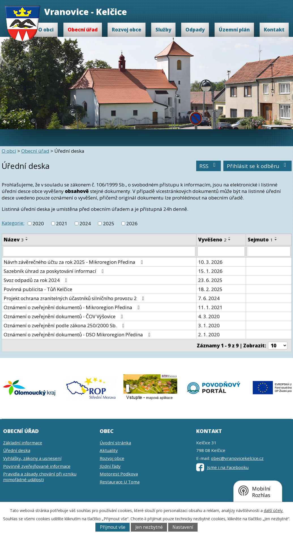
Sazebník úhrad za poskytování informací (55, 271)
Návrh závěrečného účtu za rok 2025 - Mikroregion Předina (74, 262)
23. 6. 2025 (210, 280)
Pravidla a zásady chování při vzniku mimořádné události (39, 476)
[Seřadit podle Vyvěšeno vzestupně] (229, 237)
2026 (132, 223)
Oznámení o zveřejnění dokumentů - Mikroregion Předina (73, 307)
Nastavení (182, 527)
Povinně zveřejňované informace (36, 466)
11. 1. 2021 (210, 307)
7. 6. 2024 (209, 298)
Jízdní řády (110, 466)
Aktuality (109, 450)
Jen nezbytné (149, 527)
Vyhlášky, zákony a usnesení (32, 458)
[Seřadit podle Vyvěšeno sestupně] (229, 240)
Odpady (195, 29)
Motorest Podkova (119, 474)
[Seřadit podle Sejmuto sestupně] (276, 240)
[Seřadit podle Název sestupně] (27, 240)
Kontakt (274, 29)
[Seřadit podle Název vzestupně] (27, 237)
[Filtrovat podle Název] (99, 251)
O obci (46, 29)
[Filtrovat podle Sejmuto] (268, 251)
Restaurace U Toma (120, 482)
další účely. (273, 510)
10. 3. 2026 (210, 262)
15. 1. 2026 (210, 271)
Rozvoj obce (126, 29)
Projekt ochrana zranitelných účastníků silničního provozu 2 (75, 298)
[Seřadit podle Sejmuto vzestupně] (276, 237)
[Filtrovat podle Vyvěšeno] (221, 251)
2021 (61, 223)
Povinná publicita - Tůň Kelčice (38, 289)
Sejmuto (260, 239)
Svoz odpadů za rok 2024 (36, 280)
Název (14, 239)
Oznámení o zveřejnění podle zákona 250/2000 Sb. (65, 325)
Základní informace (22, 442)
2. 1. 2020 (209, 334)
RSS (208, 165)
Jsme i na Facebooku (222, 467)
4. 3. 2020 (209, 316)
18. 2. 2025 (210, 289)
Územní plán (234, 29)
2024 (85, 223)
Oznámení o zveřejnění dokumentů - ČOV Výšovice (64, 316)
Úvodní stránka (115, 442)
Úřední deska (16, 450)
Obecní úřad (83, 29)
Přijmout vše (112, 527)
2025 (108, 223)
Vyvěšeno (212, 239)
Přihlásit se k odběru (257, 165)
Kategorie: (13, 223)
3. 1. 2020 (209, 325)
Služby (163, 29)
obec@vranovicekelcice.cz (237, 458)
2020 (38, 223)
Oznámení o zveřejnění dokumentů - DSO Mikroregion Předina (78, 334)
